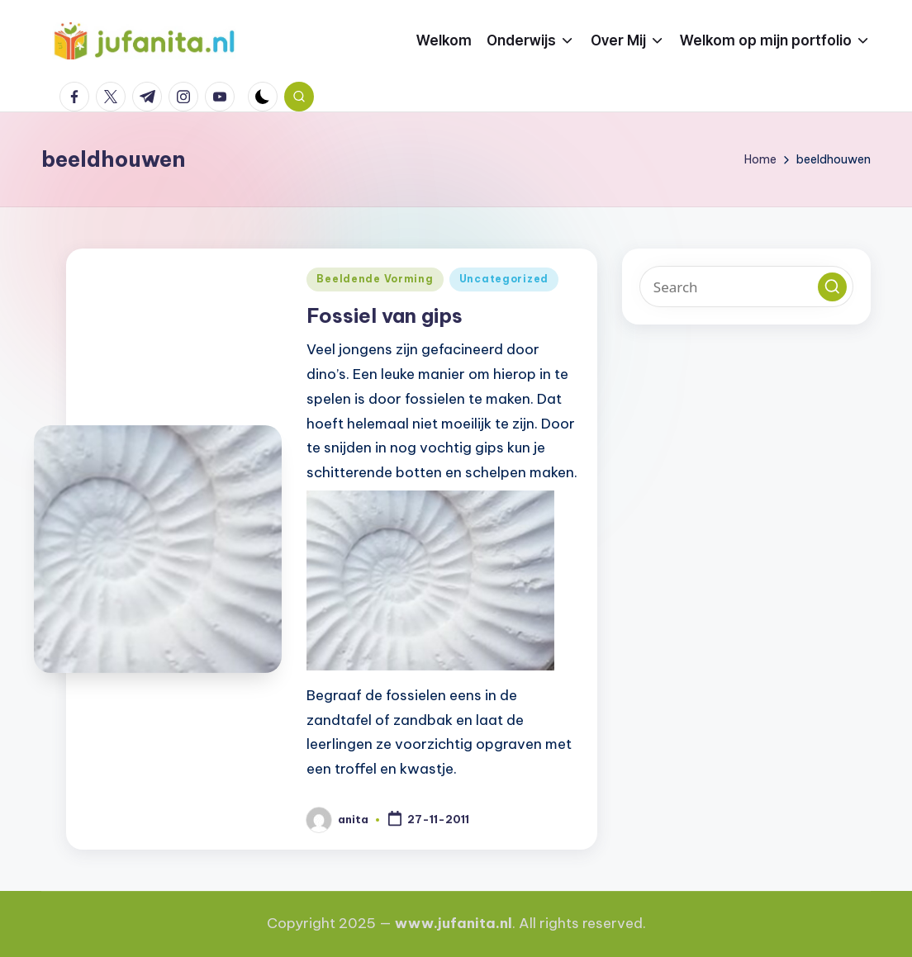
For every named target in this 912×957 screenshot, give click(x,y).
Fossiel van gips (384, 315)
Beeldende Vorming (374, 278)
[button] (832, 286)
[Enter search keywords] (746, 286)
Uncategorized (504, 278)
